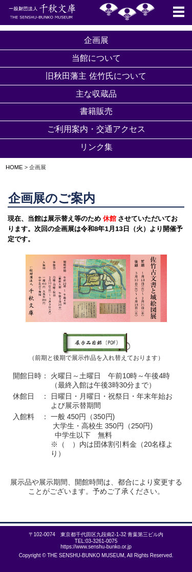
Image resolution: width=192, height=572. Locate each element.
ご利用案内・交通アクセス (96, 129)
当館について (96, 58)
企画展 (96, 40)
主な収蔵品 (96, 93)
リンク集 (96, 147)
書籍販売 (96, 111)
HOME (11, 167)
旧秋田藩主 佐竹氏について (96, 76)
